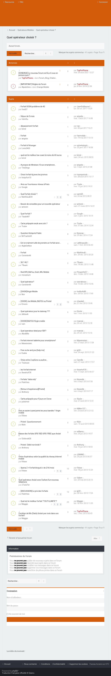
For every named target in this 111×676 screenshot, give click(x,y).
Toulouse (25, 363)
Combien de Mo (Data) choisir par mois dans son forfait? (39, 514)
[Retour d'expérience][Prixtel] (33, 389)
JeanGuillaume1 (83, 106)
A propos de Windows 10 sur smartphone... (38, 165)
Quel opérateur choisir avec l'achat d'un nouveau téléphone (39, 481)
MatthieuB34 (27, 197)
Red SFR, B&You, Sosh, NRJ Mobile (35, 272)
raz (78, 126)
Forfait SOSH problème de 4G (33, 106)
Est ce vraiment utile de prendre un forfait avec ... (41, 243)
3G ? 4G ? (24, 262)
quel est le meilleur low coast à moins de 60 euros (41, 155)
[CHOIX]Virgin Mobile (29, 291)
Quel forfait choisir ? (29, 194)
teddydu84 (81, 291)
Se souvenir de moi (17, 614)
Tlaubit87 (26, 217)
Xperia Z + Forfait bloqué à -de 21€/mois (37, 468)
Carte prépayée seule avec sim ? (34, 223)
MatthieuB (81, 253)
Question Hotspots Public (31, 233)
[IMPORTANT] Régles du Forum (33, 84)
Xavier (79, 399)
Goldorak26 (26, 439)
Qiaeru (31, 673)
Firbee (24, 416)
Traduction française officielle (14, 673)
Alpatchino (26, 87)
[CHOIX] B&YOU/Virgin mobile (33, 321)
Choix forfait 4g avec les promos (34, 175)
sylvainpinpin (82, 145)
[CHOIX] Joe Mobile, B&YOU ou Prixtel (36, 301)
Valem (79, 478)
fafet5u (25, 119)
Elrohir (79, 311)
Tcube (79, 184)
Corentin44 (26, 255)
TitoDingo (26, 168)
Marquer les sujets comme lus (71, 52)
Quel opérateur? (27, 282)
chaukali (80, 301)
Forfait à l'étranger (28, 145)
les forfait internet (28, 370)
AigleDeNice (27, 246)
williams (80, 431)
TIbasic (25, 265)
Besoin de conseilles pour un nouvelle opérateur (40, 204)
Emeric (24, 304)
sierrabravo (81, 282)
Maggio (25, 504)
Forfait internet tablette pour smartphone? (38, 340)
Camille (80, 360)
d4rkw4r (25, 314)
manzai (80, 321)
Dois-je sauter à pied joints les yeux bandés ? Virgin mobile (39, 412)
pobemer (25, 402)
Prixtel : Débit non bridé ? (31, 445)
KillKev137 (81, 408)
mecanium (26, 275)
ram (23, 324)
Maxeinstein (27, 343)
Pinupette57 (82, 272)
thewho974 (26, 372)
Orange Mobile (43, 87)
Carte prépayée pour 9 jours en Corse (36, 399)
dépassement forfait (29, 126)
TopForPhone (27, 78)
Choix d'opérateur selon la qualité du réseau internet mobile (40, 458)
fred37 (24, 109)
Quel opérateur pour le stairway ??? (35, 311)
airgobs (80, 116)
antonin (25, 207)
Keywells (80, 379)
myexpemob (82, 175)
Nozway (80, 233)
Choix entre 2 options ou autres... (34, 360)
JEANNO (80, 454)
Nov (23, 294)
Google (24, 187)
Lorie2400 (26, 148)
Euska (24, 353)
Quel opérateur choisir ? (21, 37)
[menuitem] (20, 2)
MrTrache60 (27, 236)
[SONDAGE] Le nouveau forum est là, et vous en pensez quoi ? (38, 74)
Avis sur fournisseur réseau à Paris (35, 184)
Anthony (25, 392)
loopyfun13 (26, 177)
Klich (24, 425)
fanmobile (81, 136)
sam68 (80, 194)
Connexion (12, 591)
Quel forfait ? (26, 214)
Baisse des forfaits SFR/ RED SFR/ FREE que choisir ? (40, 435)
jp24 (78, 350)
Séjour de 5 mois (27, 116)
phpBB (15, 671)
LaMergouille (82, 243)
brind (24, 129)
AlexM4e (25, 334)
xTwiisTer (26, 485)
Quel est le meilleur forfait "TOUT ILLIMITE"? (39, 501)
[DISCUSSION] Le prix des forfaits (34, 491)
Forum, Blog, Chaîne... (48, 78)
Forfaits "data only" (28, 379)
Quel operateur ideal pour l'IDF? (33, 331)
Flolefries (25, 382)
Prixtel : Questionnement (31, 422)
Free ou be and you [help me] (32, 350)
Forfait (23, 136)
